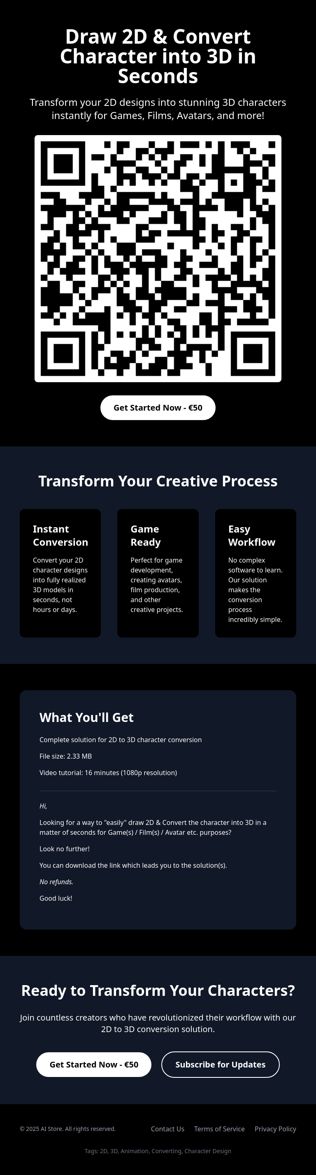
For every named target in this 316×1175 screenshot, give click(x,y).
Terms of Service (219, 1128)
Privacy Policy (275, 1128)
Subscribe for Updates (220, 1064)
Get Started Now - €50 (158, 407)
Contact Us (167, 1128)
